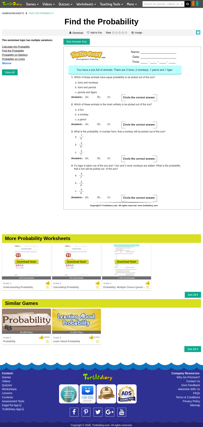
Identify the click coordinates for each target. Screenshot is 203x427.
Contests (7, 397)
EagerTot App (11, 405)
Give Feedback (190, 385)
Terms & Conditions (188, 397)
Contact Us (193, 381)
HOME (5, 13)
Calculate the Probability (16, 46)
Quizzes (7, 385)
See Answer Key (76, 41)
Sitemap (195, 405)
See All (193, 294)
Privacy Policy (191, 401)
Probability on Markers (15, 54)
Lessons (7, 393)
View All (10, 72)
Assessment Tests (13, 401)
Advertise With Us (189, 389)
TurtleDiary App (13, 409)
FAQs (196, 393)
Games (6, 377)
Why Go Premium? (188, 377)
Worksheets (9, 389)
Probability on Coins (13, 58)
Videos (6, 381)
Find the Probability (13, 50)
